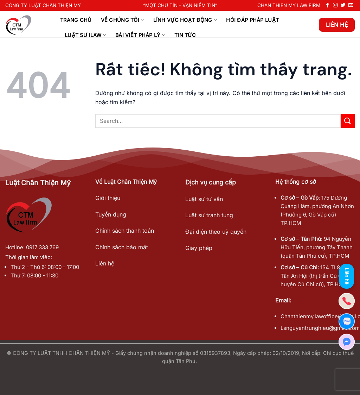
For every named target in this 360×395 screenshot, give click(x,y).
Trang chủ (76, 20)
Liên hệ (104, 263)
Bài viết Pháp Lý (140, 35)
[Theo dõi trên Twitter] (343, 5)
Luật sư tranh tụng (209, 215)
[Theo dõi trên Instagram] (335, 5)
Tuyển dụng (110, 214)
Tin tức (185, 35)
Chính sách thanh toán (124, 230)
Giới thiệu (107, 197)
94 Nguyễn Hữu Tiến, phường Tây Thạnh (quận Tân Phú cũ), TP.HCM (317, 247)
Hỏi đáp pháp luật (252, 20)
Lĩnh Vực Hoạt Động (185, 20)
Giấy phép (198, 247)
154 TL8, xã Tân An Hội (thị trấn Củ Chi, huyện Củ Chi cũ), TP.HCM (314, 276)
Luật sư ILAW (85, 35)
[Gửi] (348, 121)
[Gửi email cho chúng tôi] (350, 5)
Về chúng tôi (122, 20)
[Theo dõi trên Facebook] (327, 5)
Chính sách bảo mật (121, 247)
